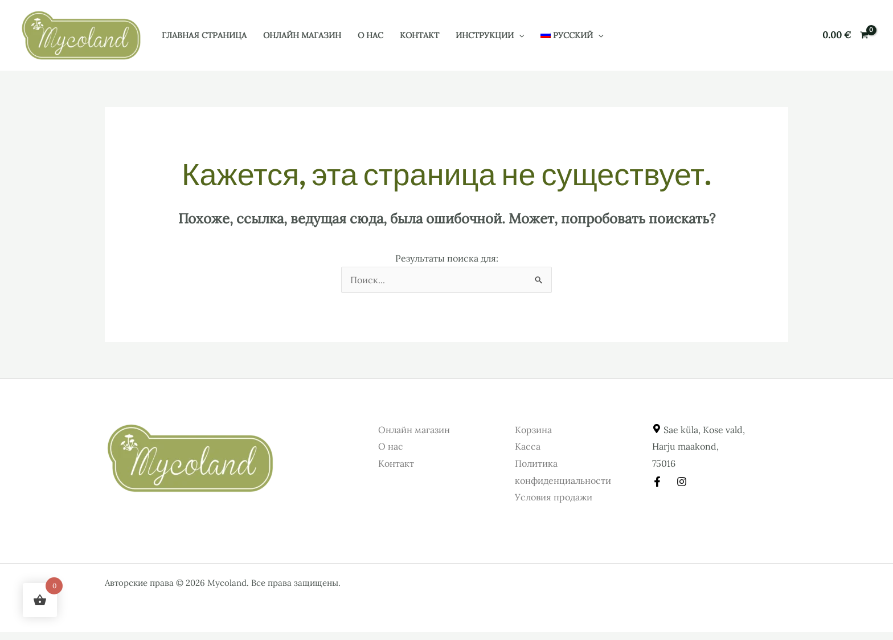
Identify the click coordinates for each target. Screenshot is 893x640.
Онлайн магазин (302, 35)
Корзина (533, 429)
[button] (519, 35)
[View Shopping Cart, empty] (845, 35)
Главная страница (204, 35)
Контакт (419, 35)
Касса (527, 446)
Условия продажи (553, 497)
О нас (370, 35)
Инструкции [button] (490, 35)
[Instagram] (682, 481)
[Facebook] (657, 481)
